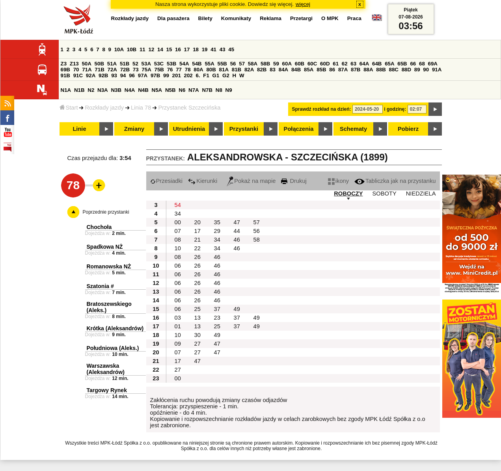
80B (211, 70)
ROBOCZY (348, 193)
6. (198, 75)
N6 (182, 90)
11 (142, 49)
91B (65, 75)
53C (159, 64)
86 (332, 70)
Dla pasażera (173, 18)
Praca (354, 18)
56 (233, 64)
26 (197, 257)
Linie (79, 129)
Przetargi (301, 18)
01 (178, 326)
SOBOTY (384, 193)
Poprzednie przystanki (106, 212)
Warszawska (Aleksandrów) (106, 369)
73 (136, 70)
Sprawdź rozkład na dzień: (321, 109)
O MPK (330, 18)
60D (325, 64)
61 (336, 64)
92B (103, 75)
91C (78, 75)
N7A (193, 90)
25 (197, 309)
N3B (116, 90)
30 (197, 335)
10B (131, 49)
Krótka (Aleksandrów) (115, 328)
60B (299, 64)
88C (394, 70)
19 (205, 49)
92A (90, 75)
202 (188, 75)
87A (343, 70)
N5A (157, 90)
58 (256, 239)
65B (402, 64)
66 (413, 64)
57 (242, 64)
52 (135, 64)
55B (222, 64)
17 (187, 49)
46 (237, 239)
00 (178, 222)
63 (353, 64)
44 (237, 231)
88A (368, 70)
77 (179, 70)
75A (146, 70)
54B (196, 64)
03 (178, 318)
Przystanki (243, 129)
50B (99, 64)
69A (433, 64)
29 (217, 231)
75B (159, 70)
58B (265, 64)
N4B (143, 90)
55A (209, 64)
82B (261, 70)
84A (283, 70)
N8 (219, 90)
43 (222, 49)
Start (69, 107)
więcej (303, 4)
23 (217, 318)
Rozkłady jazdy (104, 107)
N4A (130, 90)
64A (364, 64)
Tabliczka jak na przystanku (395, 181)
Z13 (74, 64)
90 (426, 70)
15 (169, 49)
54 (178, 205)
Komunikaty (236, 18)
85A (308, 70)
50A (86, 64)
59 (276, 64)
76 (170, 70)
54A (184, 64)
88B (381, 70)
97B (155, 75)
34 (178, 213)
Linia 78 (141, 107)
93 (114, 75)
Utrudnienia (189, 129)
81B (236, 70)
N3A (102, 90)
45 (231, 49)
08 (178, 239)
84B (296, 70)
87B (355, 70)
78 (188, 70)
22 (197, 248)
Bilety (205, 18)
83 (273, 70)
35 (217, 222)
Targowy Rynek (107, 390)
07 (178, 231)
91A (436, 70)
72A (112, 70)
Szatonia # (100, 286)
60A (287, 64)
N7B (207, 90)
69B (65, 70)
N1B (79, 90)
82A (249, 70)
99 (166, 75)
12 (151, 49)
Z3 (64, 64)
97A (142, 75)
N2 (91, 90)
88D (406, 70)
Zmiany (134, 129)
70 (76, 70)
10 (178, 248)
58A (252, 64)
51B (124, 64)
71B (99, 70)
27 (197, 344)
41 (213, 49)
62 (345, 64)
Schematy (353, 129)
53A (146, 64)
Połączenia (299, 129)
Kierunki (202, 181)
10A (119, 49)
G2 (225, 75)
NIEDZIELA (421, 193)
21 (197, 239)
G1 (216, 75)
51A (112, 64)
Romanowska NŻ (109, 266)
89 (417, 70)
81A (224, 70)
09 (178, 344)
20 (197, 222)
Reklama (270, 18)
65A (389, 64)
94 (123, 75)
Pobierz (408, 129)
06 (178, 265)
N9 (228, 90)
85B (321, 70)
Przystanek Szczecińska (189, 107)
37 (217, 309)
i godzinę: (395, 109)
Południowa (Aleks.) (113, 348)
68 (422, 64)
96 (132, 75)
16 (178, 49)
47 (237, 222)
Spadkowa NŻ (105, 247)
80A (198, 70)
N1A (66, 90)
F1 (206, 75)
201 (176, 75)
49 (237, 309)
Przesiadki (166, 181)
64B (377, 64)
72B (125, 70)
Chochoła (99, 227)
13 (197, 318)
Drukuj (293, 181)
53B (171, 64)
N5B (170, 90)
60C (312, 64)
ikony (338, 181)
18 (196, 49)
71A (86, 70)
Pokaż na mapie (251, 181)
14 (160, 49)
